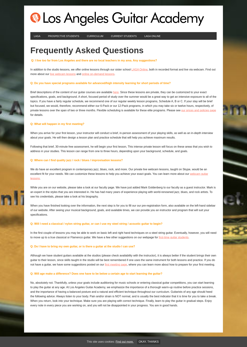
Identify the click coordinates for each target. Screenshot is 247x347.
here (116, 92)
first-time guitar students (174, 237)
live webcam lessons (63, 74)
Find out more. (125, 341)
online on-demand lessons (98, 74)
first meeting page (116, 264)
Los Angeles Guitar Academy (123, 19)
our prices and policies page (198, 110)
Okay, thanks (149, 341)
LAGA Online (140, 69)
